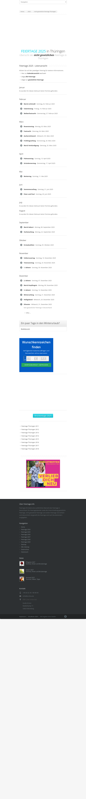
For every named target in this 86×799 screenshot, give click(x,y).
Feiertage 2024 (25, 530)
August (22, 211)
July (20, 203)
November (23, 254)
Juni (20, 185)
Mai (20, 172)
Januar (22, 87)
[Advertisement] (43, 32)
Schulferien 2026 (33, 617)
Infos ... (28, 314)
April (21, 154)
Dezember (23, 276)
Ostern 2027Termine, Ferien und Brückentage (36, 572)
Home (23, 528)
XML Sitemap (25, 548)
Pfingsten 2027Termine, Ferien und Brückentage (36, 564)
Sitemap (23, 545)
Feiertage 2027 (25, 538)
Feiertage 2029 (25, 543)
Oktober (22, 241)
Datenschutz (25, 550)
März (21, 122)
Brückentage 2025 (43, 416)
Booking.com (25, 330)
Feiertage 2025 (25, 533)
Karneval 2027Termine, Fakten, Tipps (33, 579)
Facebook (65, 617)
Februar (22, 99)
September (24, 223)
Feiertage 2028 (25, 540)
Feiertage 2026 (25, 535)
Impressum (24, 553)
